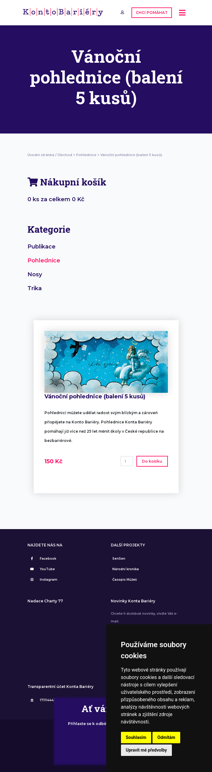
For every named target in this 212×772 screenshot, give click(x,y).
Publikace (41, 246)
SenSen (118, 559)
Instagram (43, 580)
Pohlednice (86, 155)
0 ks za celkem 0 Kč (55, 199)
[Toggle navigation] (182, 12)
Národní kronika (125, 569)
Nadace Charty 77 (45, 601)
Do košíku (152, 461)
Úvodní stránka (40, 155)
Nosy (34, 274)
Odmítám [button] (166, 737)
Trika (34, 288)
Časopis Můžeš (124, 580)
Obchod (64, 155)
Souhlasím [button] (136, 737)
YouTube (42, 569)
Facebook (42, 559)
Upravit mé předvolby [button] (146, 750)
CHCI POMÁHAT (152, 12)
